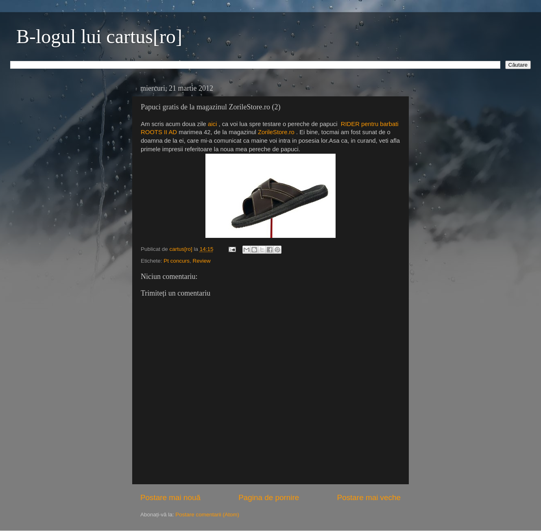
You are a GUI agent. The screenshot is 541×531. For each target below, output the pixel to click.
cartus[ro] (182, 249)
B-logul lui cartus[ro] (99, 36)
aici (212, 124)
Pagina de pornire (268, 497)
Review (202, 261)
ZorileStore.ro (276, 132)
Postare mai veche (369, 497)
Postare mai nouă (170, 497)
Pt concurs (177, 261)
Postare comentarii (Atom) (207, 514)
